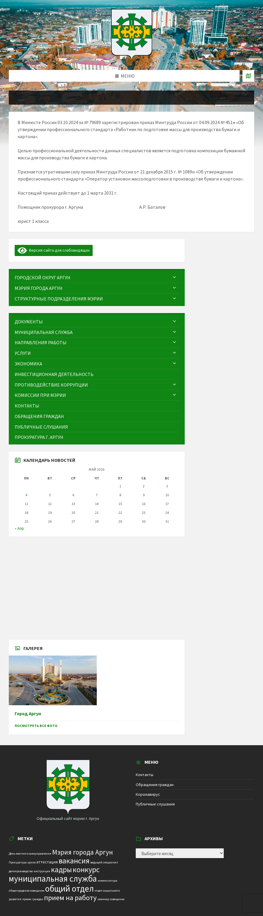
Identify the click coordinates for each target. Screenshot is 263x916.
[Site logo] (131, 58)
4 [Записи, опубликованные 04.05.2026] (26, 495)
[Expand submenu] (174, 277)
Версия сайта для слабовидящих (54, 250)
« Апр (19, 528)
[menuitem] (97, 278)
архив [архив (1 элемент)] (31, 862)
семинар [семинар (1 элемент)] (103, 899)
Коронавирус (148, 794)
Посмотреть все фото (36, 725)
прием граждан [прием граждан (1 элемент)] (32, 899)
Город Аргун (28, 713)
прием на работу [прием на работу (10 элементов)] (70, 897)
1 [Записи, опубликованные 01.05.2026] (120, 486)
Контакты (144, 774)
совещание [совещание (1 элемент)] (117, 899)
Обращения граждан (155, 784)
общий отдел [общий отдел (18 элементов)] (69, 888)
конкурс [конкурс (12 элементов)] (86, 869)
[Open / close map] (248, 76)
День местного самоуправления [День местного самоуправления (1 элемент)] (30, 853)
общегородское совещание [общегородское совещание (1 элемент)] (26, 890)
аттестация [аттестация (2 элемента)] (47, 862)
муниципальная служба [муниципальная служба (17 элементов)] (53, 878)
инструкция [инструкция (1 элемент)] (42, 871)
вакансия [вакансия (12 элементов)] (74, 860)
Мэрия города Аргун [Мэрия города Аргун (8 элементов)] (82, 852)
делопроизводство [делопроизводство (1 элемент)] (21, 871)
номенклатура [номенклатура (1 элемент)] (107, 880)
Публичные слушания (155, 804)
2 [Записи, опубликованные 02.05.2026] (144, 486)
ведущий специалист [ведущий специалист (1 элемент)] (104, 862)
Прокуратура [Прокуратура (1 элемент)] (18, 862)
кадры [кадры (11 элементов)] (61, 869)
